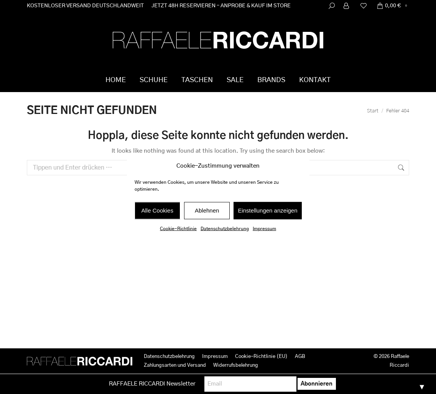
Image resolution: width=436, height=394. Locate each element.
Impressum (264, 228)
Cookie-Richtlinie (178, 228)
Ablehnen (207, 210)
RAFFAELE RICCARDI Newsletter (152, 384)
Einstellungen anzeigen (267, 210)
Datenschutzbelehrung (225, 228)
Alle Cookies (157, 210)
